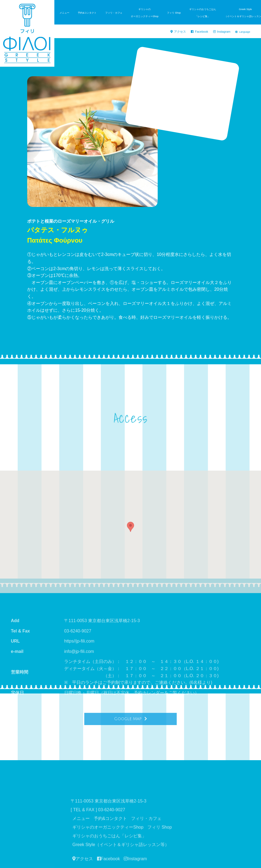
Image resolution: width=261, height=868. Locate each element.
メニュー (64, 12)
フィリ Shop (174, 12)
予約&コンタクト (87, 12)
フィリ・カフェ (113, 12)
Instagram (223, 31)
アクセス (185, 31)
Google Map (130, 727)
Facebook (204, 31)
